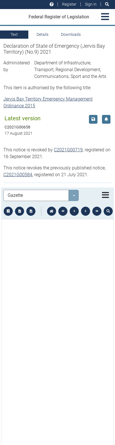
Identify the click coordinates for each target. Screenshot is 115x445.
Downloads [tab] (71, 34)
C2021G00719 (68, 149)
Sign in (91, 4)
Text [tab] (14, 34)
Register (69, 4)
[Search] (107, 4)
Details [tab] (42, 34)
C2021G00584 (17, 174)
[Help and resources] (51, 4)
